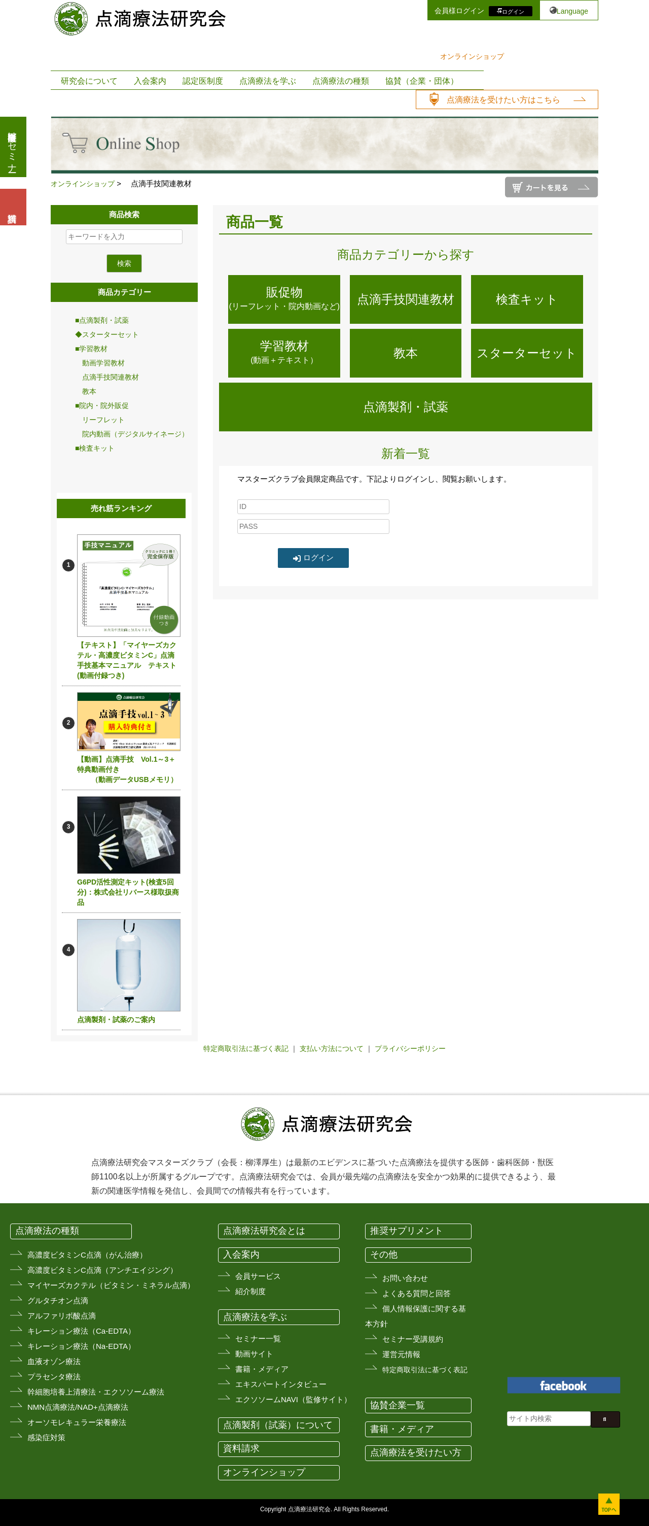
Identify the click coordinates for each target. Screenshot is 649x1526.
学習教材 (284, 353)
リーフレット (100, 420)
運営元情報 (401, 1354)
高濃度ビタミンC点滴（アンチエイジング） (102, 1270)
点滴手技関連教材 (107, 377)
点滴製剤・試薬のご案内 (116, 1019)
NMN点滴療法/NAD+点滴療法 (77, 1407)
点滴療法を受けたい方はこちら (503, 99)
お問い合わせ (405, 1278)
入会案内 (150, 81)
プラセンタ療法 (54, 1376)
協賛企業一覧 (397, 1405)
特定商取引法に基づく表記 (246, 1048)
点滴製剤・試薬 (405, 407)
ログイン (513, 11)
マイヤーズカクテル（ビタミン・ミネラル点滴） (111, 1285)
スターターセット (527, 353)
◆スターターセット (107, 334)
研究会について (89, 81)
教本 (85, 391)
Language (572, 11)
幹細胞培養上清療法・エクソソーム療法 (95, 1391)
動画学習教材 (100, 363)
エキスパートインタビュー (281, 1384)
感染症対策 (46, 1437)
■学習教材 (91, 349)
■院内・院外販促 (102, 405)
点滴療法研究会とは (264, 1231)
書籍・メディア (262, 1369)
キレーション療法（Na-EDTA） (81, 1346)
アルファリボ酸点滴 (61, 1315)
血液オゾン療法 (54, 1361)
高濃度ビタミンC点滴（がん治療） (87, 1254)
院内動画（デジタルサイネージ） (132, 434)
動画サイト (254, 1353)
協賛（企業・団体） (421, 81)
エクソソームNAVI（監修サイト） (293, 1399)
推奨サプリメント (406, 1231)
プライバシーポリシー (410, 1048)
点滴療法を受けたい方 (415, 1452)
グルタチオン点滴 (57, 1300)
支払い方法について (332, 1048)
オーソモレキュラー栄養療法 (76, 1422)
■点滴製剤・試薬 (102, 320)
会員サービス (258, 1276)
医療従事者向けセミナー (12, 147)
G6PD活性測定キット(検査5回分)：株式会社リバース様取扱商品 (128, 892)
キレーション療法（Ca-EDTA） (81, 1331)
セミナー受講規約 (412, 1339)
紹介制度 (250, 1291)
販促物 (284, 299)
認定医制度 (203, 81)
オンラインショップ (472, 56)
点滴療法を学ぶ (267, 81)
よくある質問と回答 (416, 1293)
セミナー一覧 (258, 1338)
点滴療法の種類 (340, 81)
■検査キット (95, 448)
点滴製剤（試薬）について (278, 1425)
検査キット (527, 299)
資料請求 (241, 1448)
